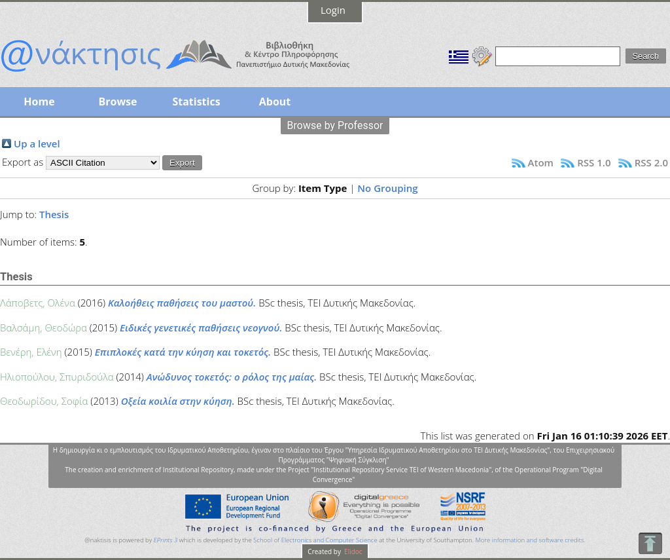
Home (39, 101)
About (275, 101)
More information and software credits (529, 540)
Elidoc (352, 551)
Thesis (54, 214)
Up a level (37, 143)
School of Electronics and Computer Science (315, 540)
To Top (650, 543)
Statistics (196, 101)
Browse (117, 101)
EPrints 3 (166, 540)
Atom (541, 162)
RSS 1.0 (593, 162)
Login (333, 9)
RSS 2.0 (651, 162)
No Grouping (387, 188)
